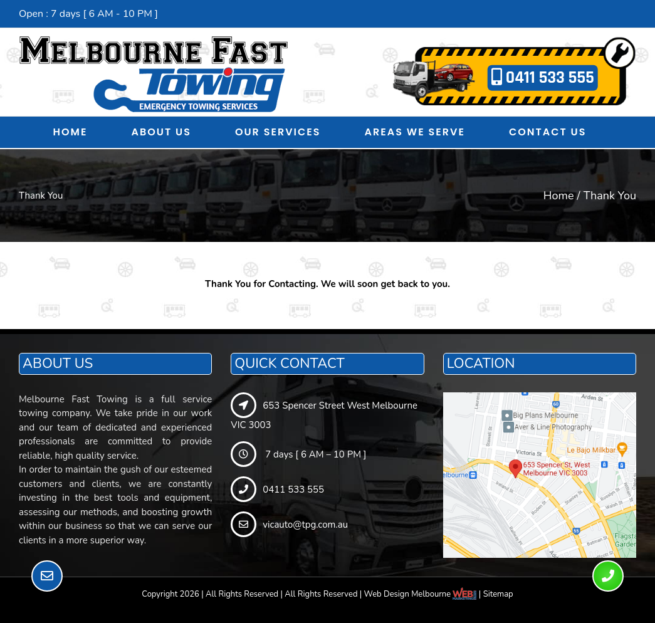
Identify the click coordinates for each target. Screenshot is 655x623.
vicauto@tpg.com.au (289, 524)
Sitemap (498, 594)
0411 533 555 (542, 77)
